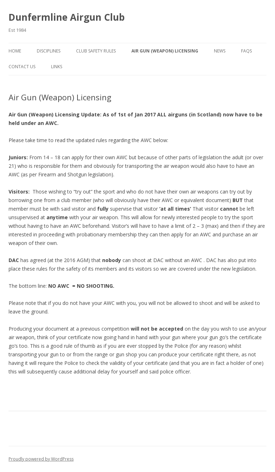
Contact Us (22, 67)
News (219, 51)
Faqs (246, 51)
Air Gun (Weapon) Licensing (164, 51)
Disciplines (48, 51)
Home (15, 51)
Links (56, 67)
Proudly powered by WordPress (41, 459)
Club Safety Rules (96, 51)
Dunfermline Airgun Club (67, 17)
